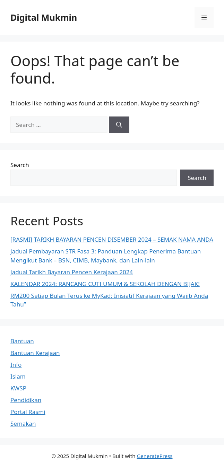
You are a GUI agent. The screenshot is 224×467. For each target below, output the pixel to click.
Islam (18, 376)
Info (15, 365)
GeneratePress (154, 455)
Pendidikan (25, 400)
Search (19, 165)
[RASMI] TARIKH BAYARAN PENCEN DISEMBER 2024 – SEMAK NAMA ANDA (111, 239)
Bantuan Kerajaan (35, 353)
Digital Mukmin (43, 17)
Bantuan (22, 341)
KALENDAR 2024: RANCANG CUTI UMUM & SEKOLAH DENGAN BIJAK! (105, 284)
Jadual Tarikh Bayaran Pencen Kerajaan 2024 (71, 272)
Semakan (23, 423)
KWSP (18, 388)
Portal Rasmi (27, 412)
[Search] (119, 124)
